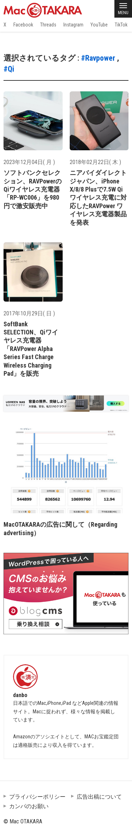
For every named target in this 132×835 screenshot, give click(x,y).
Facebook (23, 25)
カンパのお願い (29, 806)
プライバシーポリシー (37, 796)
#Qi (9, 69)
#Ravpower (98, 58)
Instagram (73, 25)
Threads (48, 25)
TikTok (121, 25)
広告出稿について (99, 796)
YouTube (99, 25)
